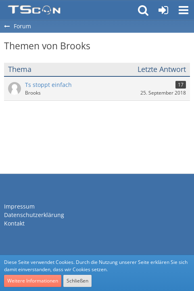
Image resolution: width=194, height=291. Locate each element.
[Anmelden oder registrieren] (163, 10)
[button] (183, 10)
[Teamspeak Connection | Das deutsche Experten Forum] (34, 10)
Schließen (77, 280)
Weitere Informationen (32, 280)
